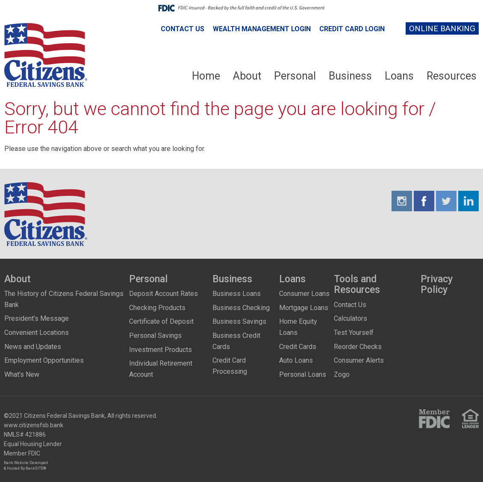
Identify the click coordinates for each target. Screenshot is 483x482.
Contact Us (182, 29)
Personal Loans (302, 374)
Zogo (342, 374)
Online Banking (442, 28)
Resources (452, 76)
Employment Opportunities (44, 360)
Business (350, 76)
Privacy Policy (437, 284)
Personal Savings (155, 335)
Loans (399, 76)
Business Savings (239, 321)
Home (206, 76)
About (247, 76)
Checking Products (157, 308)
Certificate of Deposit (161, 321)
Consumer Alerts (359, 360)
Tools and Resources (357, 284)
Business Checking (241, 308)
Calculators (350, 318)
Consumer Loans (304, 294)
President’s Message (36, 318)
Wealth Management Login (262, 29)
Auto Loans (296, 360)
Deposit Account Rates (163, 294)
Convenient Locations (36, 332)
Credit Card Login (352, 29)
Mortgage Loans (303, 308)
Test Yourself (354, 332)
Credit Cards (297, 347)
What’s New (21, 374)
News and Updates (32, 347)
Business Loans (236, 294)
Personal (295, 76)
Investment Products (160, 350)
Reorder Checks (358, 347)
